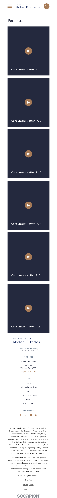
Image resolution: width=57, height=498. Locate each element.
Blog (28, 399)
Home (28, 383)
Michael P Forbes (28, 387)
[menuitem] (28, 480)
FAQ (28, 391)
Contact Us (28, 403)
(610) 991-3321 (28, 351)
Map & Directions (28, 371)
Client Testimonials (28, 395)
